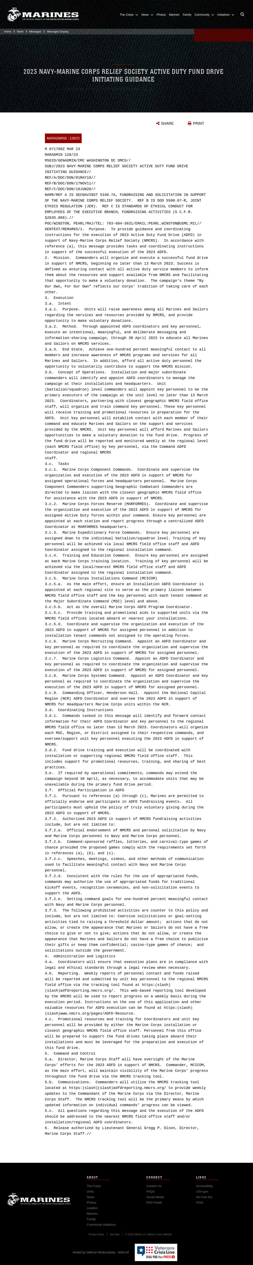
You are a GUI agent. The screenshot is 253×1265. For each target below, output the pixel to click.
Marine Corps (39, 1203)
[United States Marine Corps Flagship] (43, 14)
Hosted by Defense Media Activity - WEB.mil (101, 1252)
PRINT (198, 123)
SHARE (167, 123)
